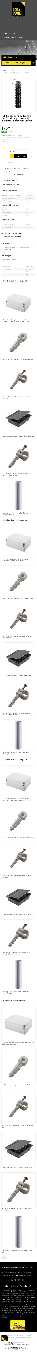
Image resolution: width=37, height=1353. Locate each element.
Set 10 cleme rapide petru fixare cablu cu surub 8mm (17, 397)
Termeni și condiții (8, 1344)
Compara (19, 175)
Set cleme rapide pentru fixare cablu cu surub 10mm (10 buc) (16, 474)
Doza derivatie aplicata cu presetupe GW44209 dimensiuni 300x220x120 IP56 (16, 320)
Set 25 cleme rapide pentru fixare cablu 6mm (18, 359)
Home (3, 69)
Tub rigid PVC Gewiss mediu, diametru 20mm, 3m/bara (16, 513)
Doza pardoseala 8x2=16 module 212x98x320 (18, 436)
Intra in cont (9, 33)
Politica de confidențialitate (11, 1348)
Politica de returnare (23, 1344)
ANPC (24, 1348)
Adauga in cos (17, 156)
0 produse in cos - (13, 37)
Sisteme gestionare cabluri (15, 69)
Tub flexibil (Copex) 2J (9, 70)
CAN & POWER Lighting (18, 10)
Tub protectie (29, 69)
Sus (4, 1258)
